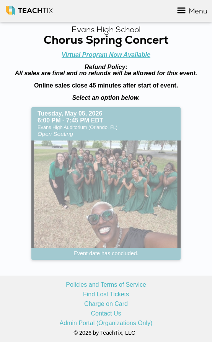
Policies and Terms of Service (106, 285)
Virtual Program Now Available (106, 54)
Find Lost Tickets (106, 294)
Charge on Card (106, 304)
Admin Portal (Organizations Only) (106, 323)
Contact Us (106, 314)
